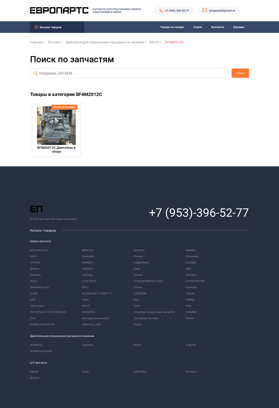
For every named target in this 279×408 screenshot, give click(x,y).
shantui (34, 268)
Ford (33, 318)
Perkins (138, 287)
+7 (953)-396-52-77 (177, 10)
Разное (138, 256)
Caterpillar (88, 256)
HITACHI (35, 262)
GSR (32, 299)
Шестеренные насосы (95, 318)
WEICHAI (191, 274)
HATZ (85, 287)
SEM (188, 268)
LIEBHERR (140, 293)
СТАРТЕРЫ (89, 281)
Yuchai (138, 324)
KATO (33, 256)
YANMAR (191, 312)
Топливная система (146, 318)
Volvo (85, 299)
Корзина (238, 27)
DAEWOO (87, 268)
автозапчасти (39, 250)
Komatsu (139, 250)
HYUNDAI (87, 262)
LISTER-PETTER (195, 281)
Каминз (190, 250)
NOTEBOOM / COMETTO (97, 293)
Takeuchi (35, 274)
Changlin (191, 262)
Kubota (190, 293)
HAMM (190, 299)
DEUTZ (155, 42)
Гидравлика (141, 262)
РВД (188, 305)
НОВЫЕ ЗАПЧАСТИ (42, 324)
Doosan (138, 274)
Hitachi (34, 371)
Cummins (191, 287)
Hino (136, 299)
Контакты (217, 27)
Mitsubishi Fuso (39, 287)
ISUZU (33, 281)
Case (137, 268)
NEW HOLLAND (91, 324)
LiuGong (87, 274)
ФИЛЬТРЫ (88, 312)
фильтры (88, 250)
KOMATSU (36, 344)
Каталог (54, 42)
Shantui (34, 377)
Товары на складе (172, 27)
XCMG (34, 293)
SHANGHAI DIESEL (41, 351)
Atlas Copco (37, 305)
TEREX (190, 318)
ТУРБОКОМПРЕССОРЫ (148, 281)
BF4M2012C (174, 42)
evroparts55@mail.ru (222, 10)
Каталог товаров (50, 27)
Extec (137, 305)
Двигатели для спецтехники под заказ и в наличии (105, 42)
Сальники (192, 256)
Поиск (240, 73)
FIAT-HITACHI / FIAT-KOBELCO (48, 312)
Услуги (197, 27)
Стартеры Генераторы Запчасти (154, 312)
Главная (36, 42)
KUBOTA (191, 344)
